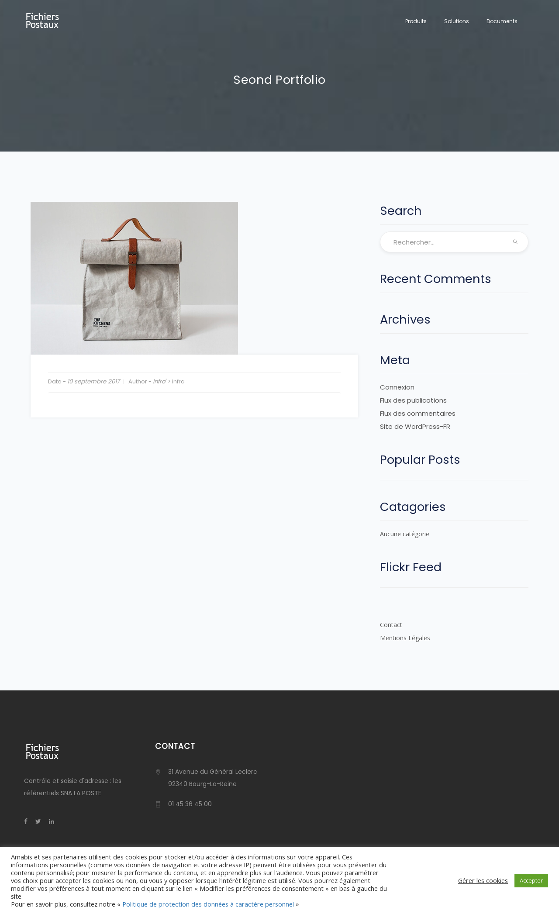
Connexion (397, 387)
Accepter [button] (531, 880)
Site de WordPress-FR (415, 426)
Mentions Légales (405, 638)
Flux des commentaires (417, 413)
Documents (502, 21)
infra (159, 381)
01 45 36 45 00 (190, 804)
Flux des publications (413, 400)
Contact (391, 625)
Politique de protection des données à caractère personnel (208, 904)
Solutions (456, 21)
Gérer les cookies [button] (483, 880)
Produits (416, 21)
